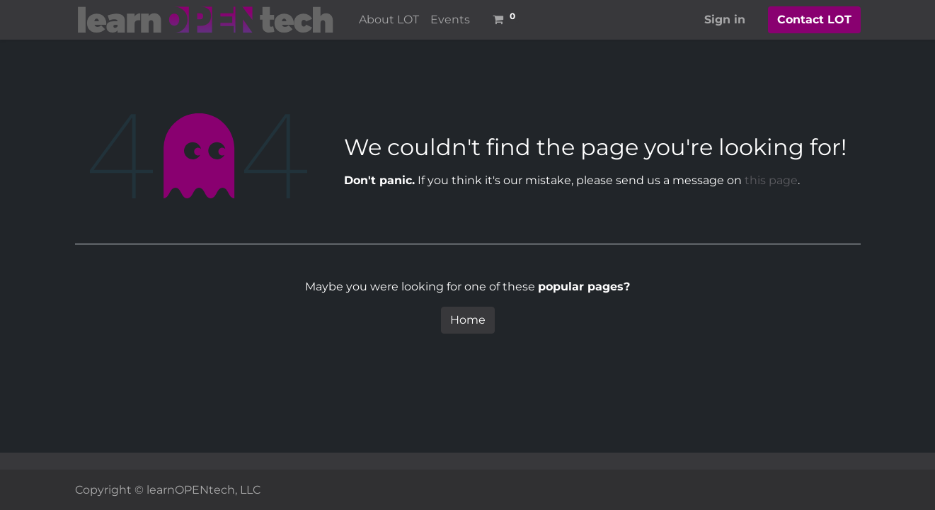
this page (771, 180)
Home (468, 320)
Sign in (724, 19)
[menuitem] (389, 20)
